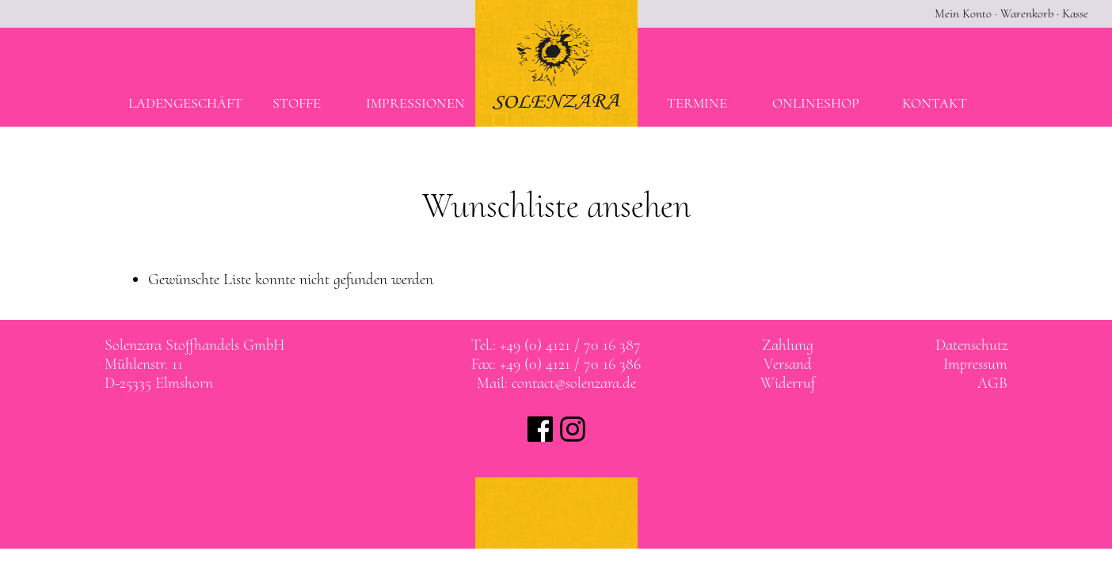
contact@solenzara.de (574, 383)
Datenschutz (971, 345)
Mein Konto (963, 13)
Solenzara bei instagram (572, 429)
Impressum (975, 364)
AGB (992, 383)
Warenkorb (1026, 13)
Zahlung (787, 345)
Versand (788, 364)
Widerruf (787, 383)
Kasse (1075, 13)
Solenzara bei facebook (540, 429)
